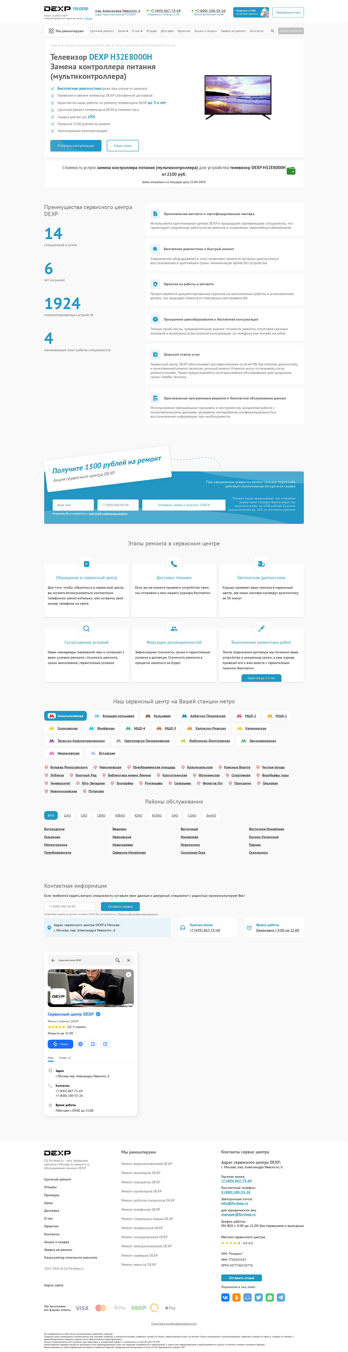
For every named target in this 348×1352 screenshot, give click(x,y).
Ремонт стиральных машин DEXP (147, 1218)
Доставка (167, 31)
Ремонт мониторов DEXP (140, 1173)
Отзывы (151, 31)
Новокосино (190, 845)
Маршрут (60, 1044)
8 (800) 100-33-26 (235, 1192)
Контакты (256, 31)
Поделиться (225, 1297)
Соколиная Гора (193, 852)
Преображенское (57, 852)
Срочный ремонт (102, 31)
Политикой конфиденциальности (138, 914)
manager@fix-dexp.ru (238, 1214)
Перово (255, 845)
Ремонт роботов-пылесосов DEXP (148, 1200)
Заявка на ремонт (233, 31)
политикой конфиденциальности (108, 513)
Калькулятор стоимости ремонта (70, 1257)
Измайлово (189, 837)
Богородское (54, 829)
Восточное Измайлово (266, 829)
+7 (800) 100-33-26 (210, 11)
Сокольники (258, 852)
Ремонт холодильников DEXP (144, 1237)
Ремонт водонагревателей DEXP (146, 1163)
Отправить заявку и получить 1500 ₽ (184, 505)
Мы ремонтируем (66, 31)
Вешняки (120, 829)
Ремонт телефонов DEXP (140, 1209)
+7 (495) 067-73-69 (165, 11)
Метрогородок (55, 845)
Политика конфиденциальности (174, 1324)
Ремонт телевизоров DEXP (142, 1228)
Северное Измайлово (129, 852)
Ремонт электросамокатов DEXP (146, 1246)
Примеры (51, 1195)
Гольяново (52, 837)
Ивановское (122, 837)
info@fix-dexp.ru (234, 1203)
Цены (123, 31)
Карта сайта (53, 1285)
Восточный (189, 829)
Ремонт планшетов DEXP (140, 1182)
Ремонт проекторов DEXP (141, 1191)
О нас (137, 31)
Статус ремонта (291, 31)
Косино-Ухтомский (264, 837)
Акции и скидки (205, 31)
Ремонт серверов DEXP (139, 1255)
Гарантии (184, 31)
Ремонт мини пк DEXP (138, 1264)
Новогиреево (123, 845)
